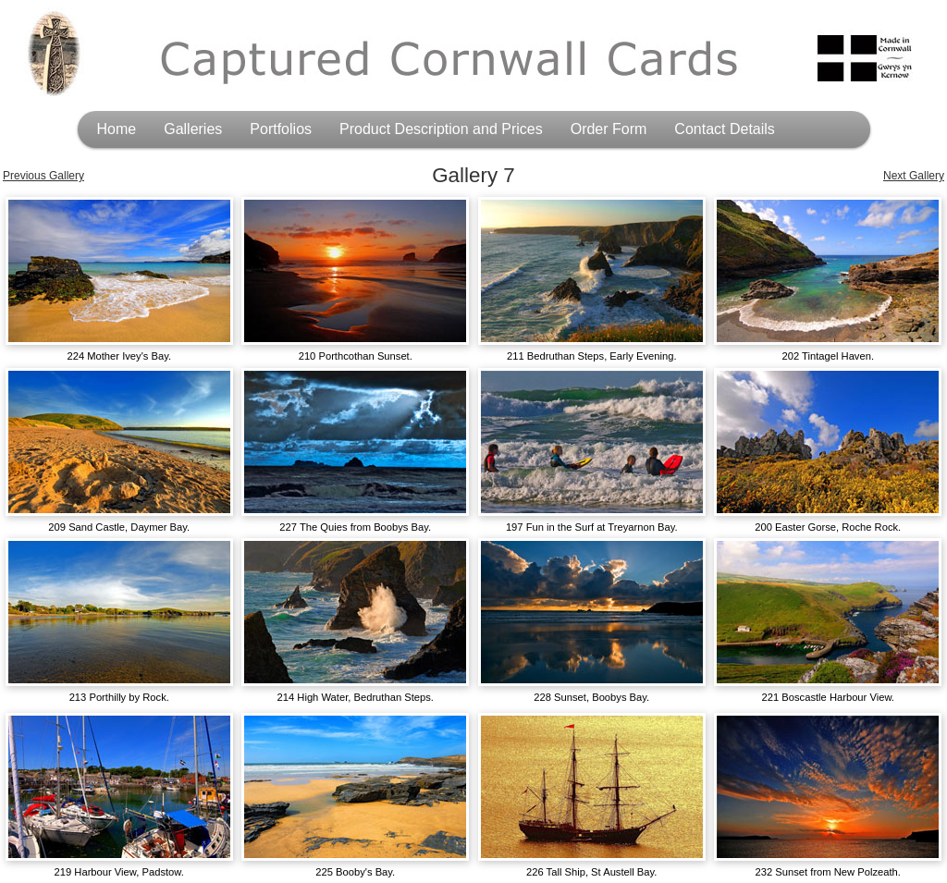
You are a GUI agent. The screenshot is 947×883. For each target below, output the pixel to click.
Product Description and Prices (441, 129)
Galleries (193, 129)
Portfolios (281, 129)
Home (117, 129)
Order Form (609, 129)
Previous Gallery (43, 175)
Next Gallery (913, 175)
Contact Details (724, 129)
